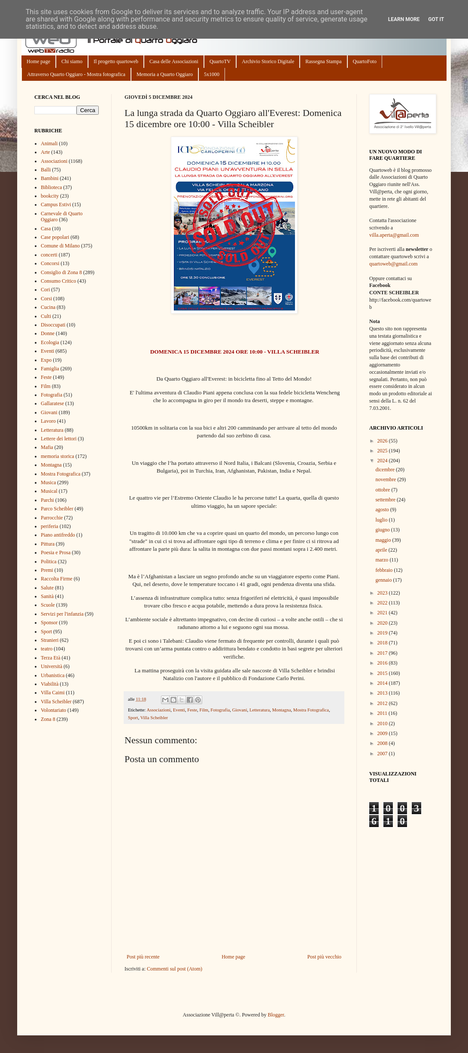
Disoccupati (53, 325)
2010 (383, 723)
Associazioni (158, 709)
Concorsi (50, 263)
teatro (46, 649)
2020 (383, 623)
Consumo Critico (58, 281)
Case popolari (55, 237)
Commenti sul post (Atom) (174, 969)
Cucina (48, 307)
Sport (133, 717)
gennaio (384, 580)
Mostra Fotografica (311, 709)
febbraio (384, 570)
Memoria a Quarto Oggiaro (165, 74)
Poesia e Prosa (55, 552)
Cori (45, 290)
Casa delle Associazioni (173, 61)
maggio (383, 540)
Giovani (239, 709)
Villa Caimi (53, 693)
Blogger (275, 1015)
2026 (383, 441)
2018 (383, 643)
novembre (386, 479)
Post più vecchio (324, 957)
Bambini (49, 178)
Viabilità (49, 684)
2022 (383, 603)
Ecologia (50, 342)
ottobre (383, 490)
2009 (383, 733)
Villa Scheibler (154, 717)
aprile (381, 550)
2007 (383, 754)
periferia (49, 526)
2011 (383, 713)
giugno (383, 530)
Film (203, 709)
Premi (47, 570)
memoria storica (57, 456)
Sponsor (49, 623)
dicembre (385, 470)
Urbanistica (52, 675)
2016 (383, 663)
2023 (383, 593)
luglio (382, 520)
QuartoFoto (365, 61)
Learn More (404, 19)
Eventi (179, 709)
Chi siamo (71, 61)
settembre (386, 500)
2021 (383, 613)
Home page (38, 61)
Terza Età (50, 658)
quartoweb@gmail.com (393, 264)
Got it (436, 19)
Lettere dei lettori (58, 439)
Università (51, 666)
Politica (49, 562)
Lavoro (48, 421)
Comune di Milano (60, 246)
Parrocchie (52, 518)
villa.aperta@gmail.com (394, 235)
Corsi (46, 299)
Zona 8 (48, 719)
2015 (383, 673)
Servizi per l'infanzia (62, 614)
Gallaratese (52, 403)
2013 (383, 693)
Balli (46, 170)
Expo (46, 360)
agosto (382, 510)
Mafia (47, 447)
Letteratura (259, 709)
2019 (383, 633)
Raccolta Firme (57, 579)
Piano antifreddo (58, 535)
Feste (192, 709)
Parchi (47, 500)
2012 (383, 703)
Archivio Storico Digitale (268, 61)
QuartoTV (220, 61)
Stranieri (49, 640)
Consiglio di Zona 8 (61, 272)
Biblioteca (51, 187)
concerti (49, 255)
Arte (45, 152)
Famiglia (50, 369)
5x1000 (211, 74)
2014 (383, 683)
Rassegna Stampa (323, 61)
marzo (382, 560)
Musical (49, 491)
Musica (48, 482)
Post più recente (143, 957)
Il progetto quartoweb (116, 61)
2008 (383, 743)
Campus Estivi (56, 204)
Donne (48, 333)
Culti (46, 316)
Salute (47, 588)
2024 (383, 461)
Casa (46, 229)
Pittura (48, 544)
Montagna (281, 709)
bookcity (50, 196)
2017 (383, 653)
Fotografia (220, 709)
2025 (383, 451)
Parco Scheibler (57, 509)
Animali (49, 143)
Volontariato (53, 710)
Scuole (48, 605)
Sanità (47, 596)
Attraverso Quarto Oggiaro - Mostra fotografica (76, 74)
